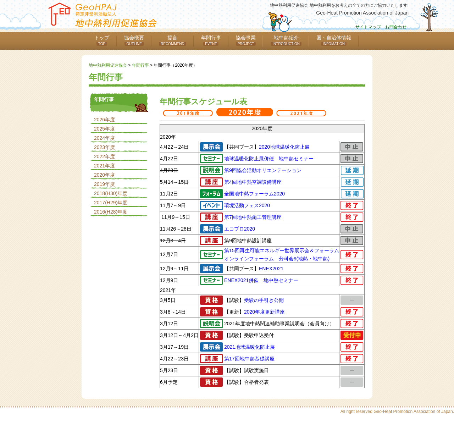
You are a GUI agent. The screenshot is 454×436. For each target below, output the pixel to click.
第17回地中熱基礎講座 (249, 359)
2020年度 (104, 175)
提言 (172, 40)
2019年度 (104, 184)
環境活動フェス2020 (247, 205)
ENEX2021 (271, 268)
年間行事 (211, 40)
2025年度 (104, 129)
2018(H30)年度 (110, 193)
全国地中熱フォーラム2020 (254, 194)
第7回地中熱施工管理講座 (253, 217)
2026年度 (104, 119)
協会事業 (246, 40)
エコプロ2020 (239, 229)
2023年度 (104, 147)
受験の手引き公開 (264, 300)
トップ (101, 40)
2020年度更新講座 (264, 312)
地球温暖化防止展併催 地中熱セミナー (269, 158)
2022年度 (104, 156)
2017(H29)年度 (110, 202)
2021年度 (104, 166)
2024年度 (104, 138)
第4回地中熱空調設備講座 (253, 182)
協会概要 (134, 40)
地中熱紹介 (286, 40)
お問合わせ (395, 26)
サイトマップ (368, 26)
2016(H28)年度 (110, 212)
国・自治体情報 (333, 40)
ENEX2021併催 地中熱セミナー (261, 280)
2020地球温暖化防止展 (284, 147)
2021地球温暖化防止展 (249, 347)
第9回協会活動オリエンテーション (262, 170)
